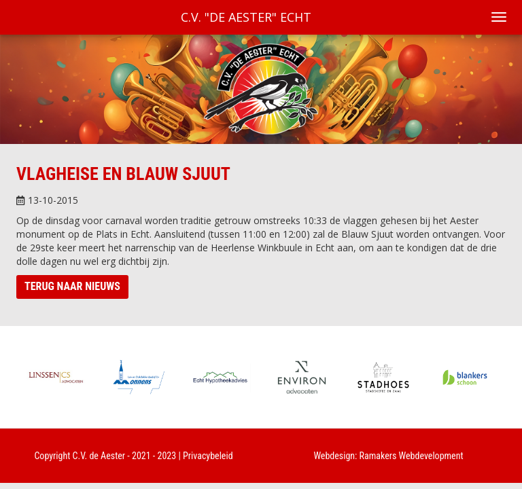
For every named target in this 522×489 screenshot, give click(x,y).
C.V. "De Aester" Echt (246, 17)
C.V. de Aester (99, 455)
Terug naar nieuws (72, 286)
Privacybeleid (208, 455)
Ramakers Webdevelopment (412, 455)
